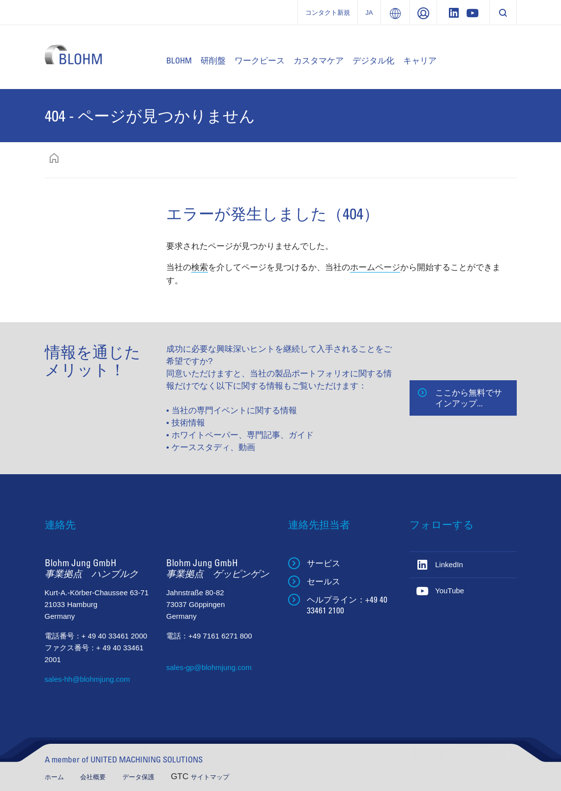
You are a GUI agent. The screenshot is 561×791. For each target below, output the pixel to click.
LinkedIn (449, 564)
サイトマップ (210, 777)
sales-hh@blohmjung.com (87, 679)
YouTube (449, 590)
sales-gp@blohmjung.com (209, 667)
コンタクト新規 (327, 12)
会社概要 (94, 777)
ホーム (55, 777)
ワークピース (260, 60)
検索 (199, 267)
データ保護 (139, 777)
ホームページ (375, 267)
